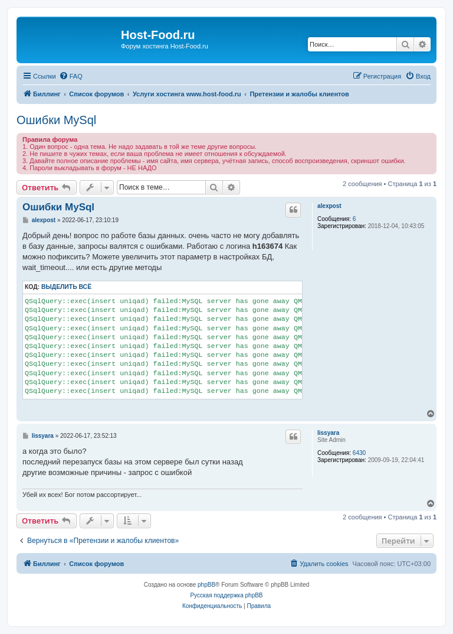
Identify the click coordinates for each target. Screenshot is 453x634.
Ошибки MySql (56, 119)
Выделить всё (66, 287)
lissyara (328, 433)
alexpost (329, 206)
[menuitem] (71, 76)
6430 (359, 453)
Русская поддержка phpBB (226, 595)
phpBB (206, 584)
